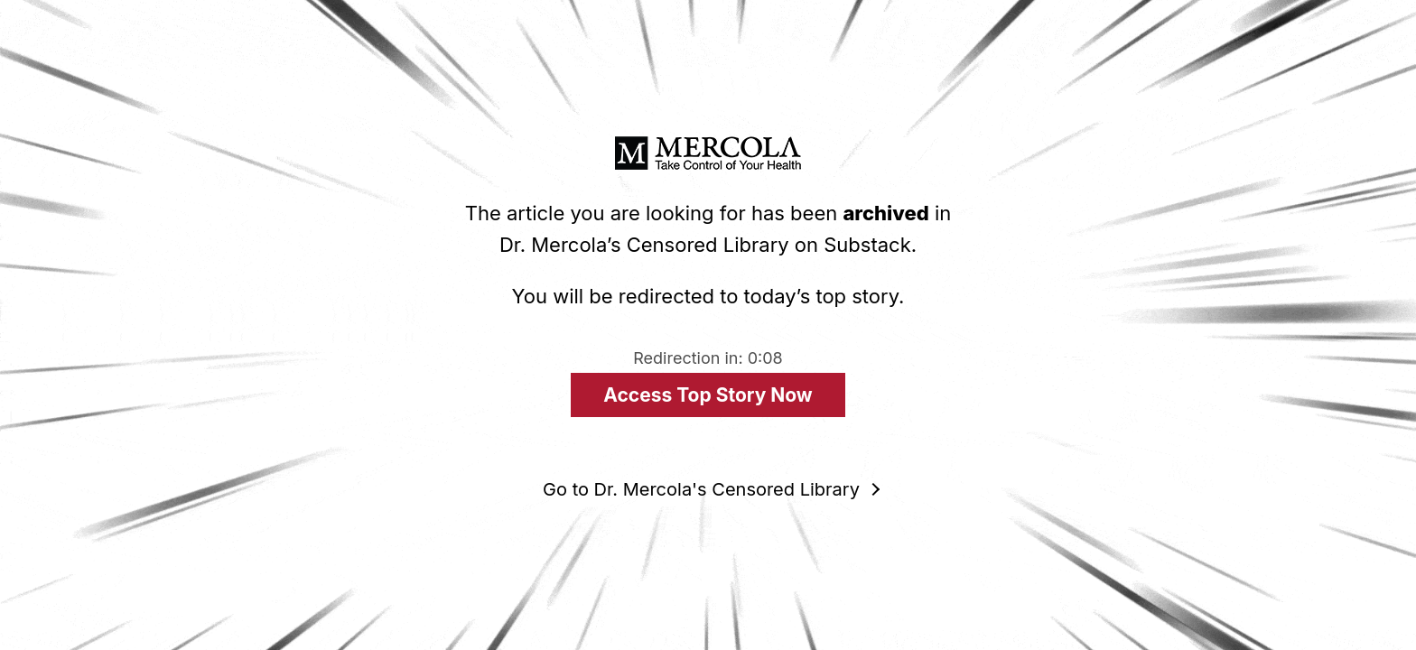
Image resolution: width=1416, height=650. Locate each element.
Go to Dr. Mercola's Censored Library (701, 489)
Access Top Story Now (707, 395)
